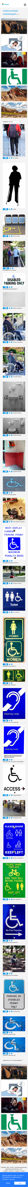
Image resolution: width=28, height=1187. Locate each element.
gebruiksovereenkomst (12, 1169)
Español (17, 1171)
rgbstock (5, 4)
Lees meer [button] (12, 1179)
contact (12, 1167)
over (20, 1169)
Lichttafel (3, 1167)
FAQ (8, 1167)
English (6, 1171)
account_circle (11, 158)
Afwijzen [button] (8, 1183)
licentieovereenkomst (21, 1167)
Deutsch (11, 1171)
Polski (22, 1171)
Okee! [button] (19, 1183)
